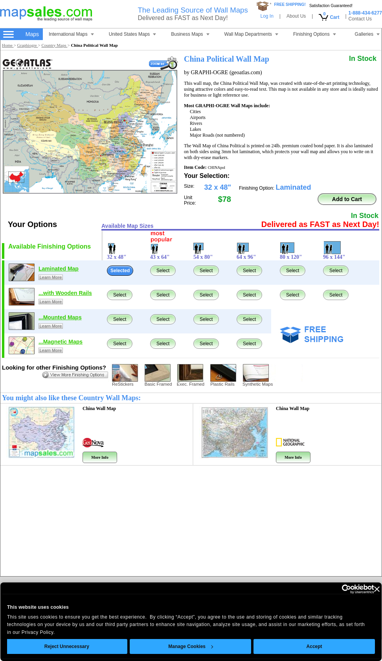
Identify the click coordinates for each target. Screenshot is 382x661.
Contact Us (360, 19)
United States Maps (132, 34)
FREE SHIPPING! (290, 4)
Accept (300, 646)
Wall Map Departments (251, 34)
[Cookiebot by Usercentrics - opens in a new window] (325, 589)
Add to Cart (347, 199)
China (99, 408)
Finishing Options (314, 34)
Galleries (367, 34)
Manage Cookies (176, 646)
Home (8, 45)
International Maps (71, 34)
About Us (296, 16)
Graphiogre (27, 45)
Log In (266, 16)
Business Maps (190, 34)
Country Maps (54, 45)
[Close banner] (362, 589)
